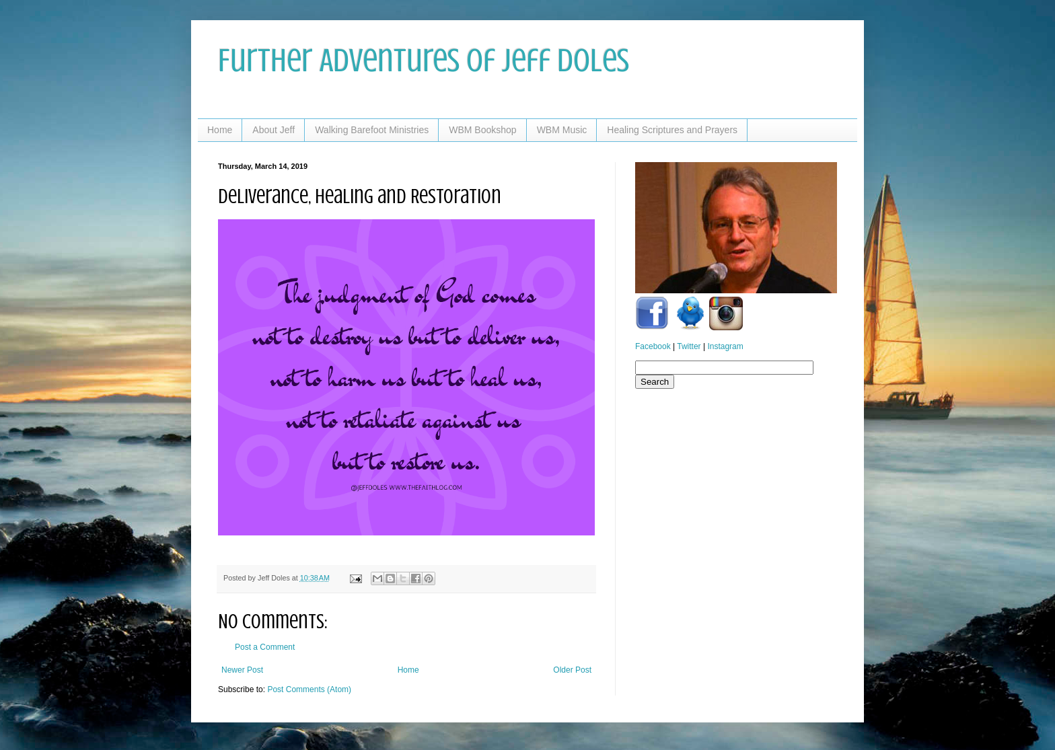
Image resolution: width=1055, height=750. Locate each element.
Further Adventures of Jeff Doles (423, 60)
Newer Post (242, 670)
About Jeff (273, 129)
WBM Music (562, 129)
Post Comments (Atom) (309, 689)
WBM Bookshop (482, 129)
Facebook (653, 346)
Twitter (688, 346)
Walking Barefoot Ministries (372, 129)
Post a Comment (265, 647)
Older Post (572, 670)
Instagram (725, 346)
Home (219, 129)
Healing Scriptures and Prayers (672, 129)
